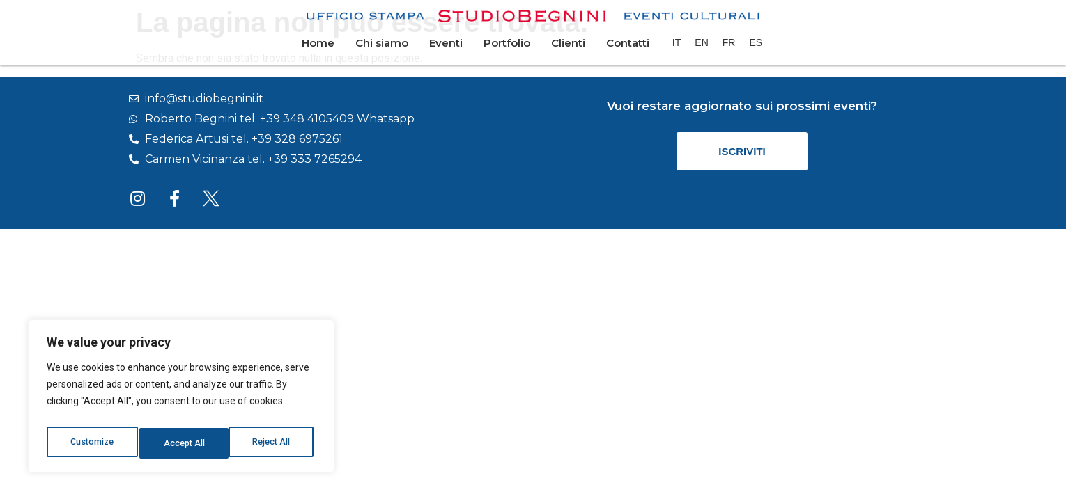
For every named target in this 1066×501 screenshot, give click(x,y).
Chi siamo (381, 42)
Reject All (183, 443)
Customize (91, 443)
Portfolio (507, 42)
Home (318, 42)
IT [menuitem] (676, 42)
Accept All (272, 443)
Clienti (568, 42)
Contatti (627, 42)
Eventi (446, 42)
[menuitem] (676, 42)
